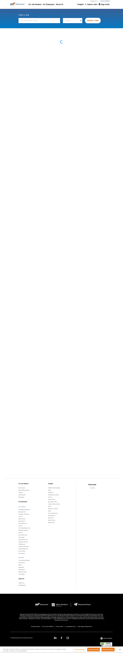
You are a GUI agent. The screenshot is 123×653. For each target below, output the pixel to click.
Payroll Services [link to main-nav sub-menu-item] (22, 535)
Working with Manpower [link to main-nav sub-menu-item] (21, 496)
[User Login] (103, 4)
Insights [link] (50, 483)
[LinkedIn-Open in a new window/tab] (55, 638)
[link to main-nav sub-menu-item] (35, 4)
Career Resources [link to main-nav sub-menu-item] (53, 513)
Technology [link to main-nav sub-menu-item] (21, 574)
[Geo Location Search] (81, 21)
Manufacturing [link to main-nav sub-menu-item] (22, 572)
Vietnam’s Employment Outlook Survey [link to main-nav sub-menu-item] (53, 495)
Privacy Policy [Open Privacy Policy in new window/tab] (59, 626)
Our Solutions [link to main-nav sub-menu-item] (22, 506)
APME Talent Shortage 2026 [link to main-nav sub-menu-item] (54, 489)
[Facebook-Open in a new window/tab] (61, 638)
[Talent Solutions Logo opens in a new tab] (58, 605)
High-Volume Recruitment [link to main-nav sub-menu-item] (21, 520)
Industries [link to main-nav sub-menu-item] (21, 557)
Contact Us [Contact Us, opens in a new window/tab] (94, 1)
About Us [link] (21, 578)
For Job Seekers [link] (23, 483)
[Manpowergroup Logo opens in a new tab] (81, 605)
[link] (61, 638)
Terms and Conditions (47, 626)
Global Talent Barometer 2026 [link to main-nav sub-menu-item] (52, 500)
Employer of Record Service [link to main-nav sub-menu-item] (23, 515)
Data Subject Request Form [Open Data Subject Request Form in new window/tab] (85, 626)
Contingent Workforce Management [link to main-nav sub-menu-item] (24, 511)
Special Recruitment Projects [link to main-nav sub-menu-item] (23, 491)
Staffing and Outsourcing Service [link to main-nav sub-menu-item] (23, 545)
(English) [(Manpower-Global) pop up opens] (104, 1)
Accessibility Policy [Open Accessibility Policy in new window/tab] (70, 626)
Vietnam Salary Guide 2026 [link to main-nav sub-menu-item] (54, 505)
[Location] (72, 20)
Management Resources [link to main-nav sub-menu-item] (51, 517)
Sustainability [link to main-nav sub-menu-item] (22, 585)
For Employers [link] (22, 501)
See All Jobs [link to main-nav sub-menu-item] (21, 488)
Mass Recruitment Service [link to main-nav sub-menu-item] (23, 531)
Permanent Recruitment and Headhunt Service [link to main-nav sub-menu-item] (23, 540)
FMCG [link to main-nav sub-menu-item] (20, 565)
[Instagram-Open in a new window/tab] (67, 638)
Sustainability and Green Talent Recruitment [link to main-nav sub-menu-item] (23, 551)
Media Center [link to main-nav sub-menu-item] (51, 520)
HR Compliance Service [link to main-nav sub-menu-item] (22, 524)
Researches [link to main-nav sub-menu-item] (51, 522)
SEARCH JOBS (93, 21)
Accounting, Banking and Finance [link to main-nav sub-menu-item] (23, 561)
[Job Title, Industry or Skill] (39, 20)
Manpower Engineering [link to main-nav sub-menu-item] (21, 568)
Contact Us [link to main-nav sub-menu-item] (21, 583)
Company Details (35, 626)
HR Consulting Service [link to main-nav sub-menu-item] (24, 528)
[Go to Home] (17, 4)
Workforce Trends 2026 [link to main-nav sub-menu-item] (53, 510)
